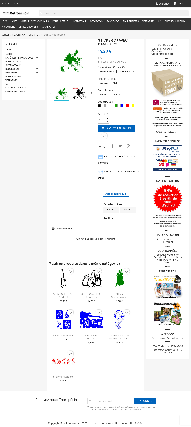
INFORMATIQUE (79, 21)
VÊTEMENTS (148, 21)
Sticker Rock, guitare (91, 337)
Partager (112, 146)
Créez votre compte (162, 53)
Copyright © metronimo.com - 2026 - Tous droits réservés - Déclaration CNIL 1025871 (95, 423)
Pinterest (128, 146)
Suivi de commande (161, 48)
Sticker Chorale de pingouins (91, 296)
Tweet (120, 146)
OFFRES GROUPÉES (28, 26)
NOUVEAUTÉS (48, 26)
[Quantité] (101, 120)
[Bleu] (122, 106)
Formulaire (167, 241)
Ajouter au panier (116, 128)
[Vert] (117, 106)
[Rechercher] (114, 13)
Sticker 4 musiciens (63, 335)
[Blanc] (111, 106)
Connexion (157, 51)
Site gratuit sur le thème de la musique (168, 351)
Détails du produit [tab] (115, 193)
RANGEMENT (113, 21)
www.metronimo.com (167, 346)
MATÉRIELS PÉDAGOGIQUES (35, 21)
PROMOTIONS (8, 26)
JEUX (4, 21)
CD (159, 21)
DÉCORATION (96, 21)
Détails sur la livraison (167, 132)
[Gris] (106, 106)
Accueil (11, 44)
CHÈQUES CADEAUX (175, 21)
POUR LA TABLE (60, 21)
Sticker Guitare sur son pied (63, 296)
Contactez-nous (10, 3)
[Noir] (100, 106)
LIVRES (13, 21)
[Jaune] (134, 106)
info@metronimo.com (167, 239)
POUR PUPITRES (131, 21)
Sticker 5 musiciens (63, 376)
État (105, 218)
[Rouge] (128, 106)
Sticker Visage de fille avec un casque (119, 337)
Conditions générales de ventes (167, 338)
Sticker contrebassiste (119, 296)
